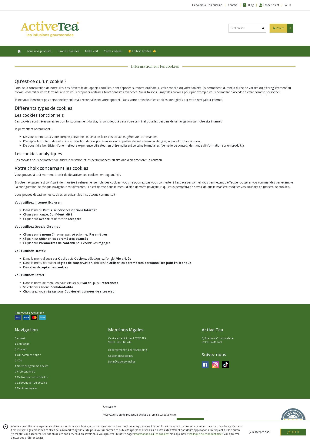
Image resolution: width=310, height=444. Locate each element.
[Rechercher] (263, 28)
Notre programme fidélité (31, 366)
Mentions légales (26, 388)
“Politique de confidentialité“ (206, 434)
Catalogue (22, 344)
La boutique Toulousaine (31, 382)
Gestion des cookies (120, 356)
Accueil (20, 338)
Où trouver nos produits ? (31, 377)
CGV (18, 360)
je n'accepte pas (259, 432)
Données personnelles (121, 361)
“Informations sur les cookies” (151, 434)
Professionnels (25, 371)
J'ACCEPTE (293, 432)
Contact (232, 5)
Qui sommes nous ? (28, 355)
